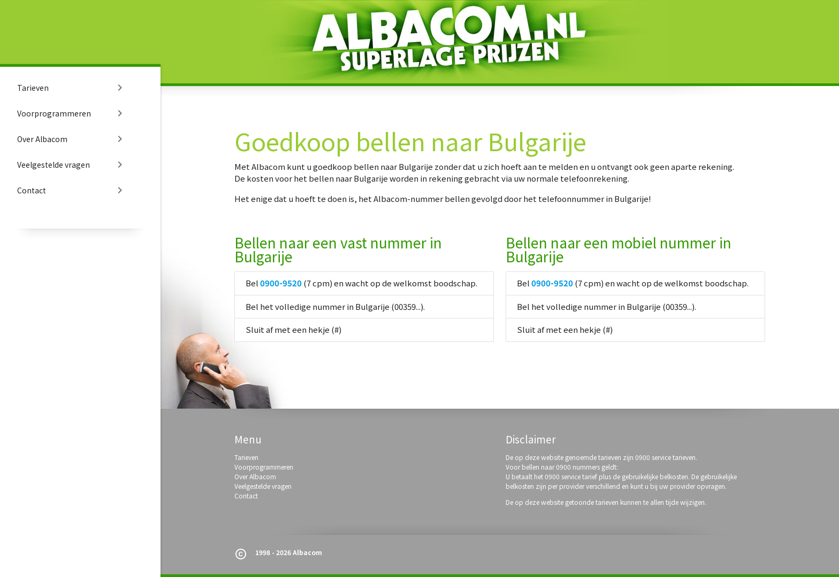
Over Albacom (71, 139)
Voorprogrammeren (71, 113)
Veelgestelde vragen (71, 164)
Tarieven (71, 87)
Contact (71, 190)
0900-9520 (281, 282)
